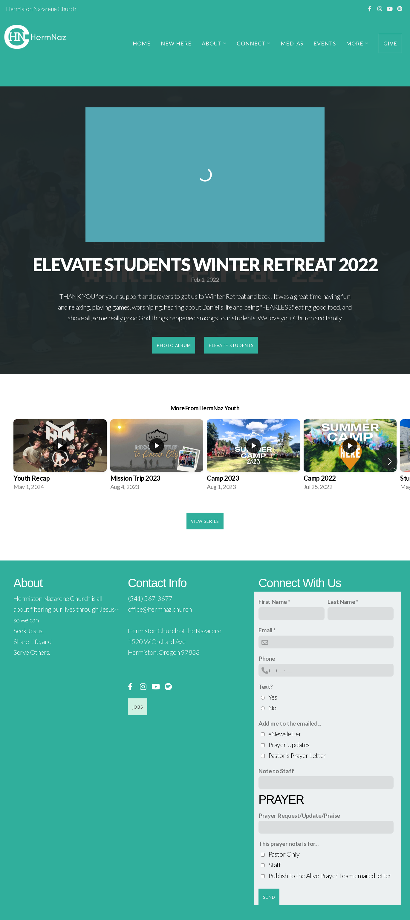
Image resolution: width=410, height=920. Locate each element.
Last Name (341, 601)
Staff (274, 865)
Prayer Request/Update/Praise (299, 815)
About (214, 43)
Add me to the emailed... (289, 723)
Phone (266, 658)
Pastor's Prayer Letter (297, 755)
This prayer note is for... (288, 843)
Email (265, 629)
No (272, 708)
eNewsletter (285, 734)
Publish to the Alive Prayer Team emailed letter (329, 876)
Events (324, 43)
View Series (205, 521)
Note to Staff (276, 770)
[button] (389, 461)
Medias (292, 43)
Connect (253, 43)
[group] (60, 456)
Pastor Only (284, 854)
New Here (176, 43)
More (357, 43)
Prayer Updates (289, 745)
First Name (272, 601)
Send (269, 897)
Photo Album (174, 345)
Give (390, 43)
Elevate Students (231, 345)
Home (142, 43)
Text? (265, 686)
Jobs (137, 707)
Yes (272, 697)
